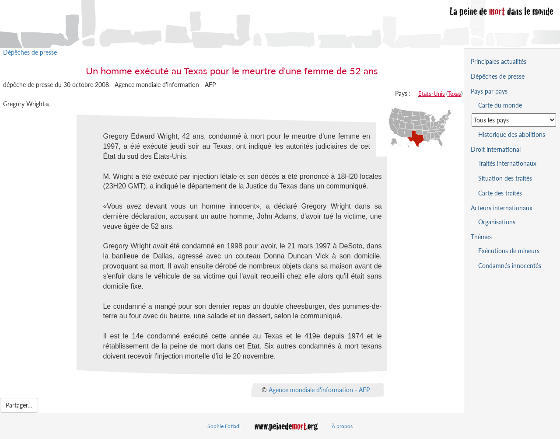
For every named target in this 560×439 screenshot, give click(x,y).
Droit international (496, 149)
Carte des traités (500, 193)
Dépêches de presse (30, 52)
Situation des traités (505, 178)
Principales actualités (498, 61)
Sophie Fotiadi (224, 426)
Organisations (496, 222)
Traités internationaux (507, 163)
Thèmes (481, 236)
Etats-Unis (431, 93)
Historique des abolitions (511, 134)
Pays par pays (489, 91)
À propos (342, 426)
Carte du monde (500, 105)
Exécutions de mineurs (508, 250)
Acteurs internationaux (501, 208)
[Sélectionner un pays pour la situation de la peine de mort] (514, 120)
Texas (454, 93)
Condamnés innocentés (509, 265)
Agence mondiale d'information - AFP (319, 389)
